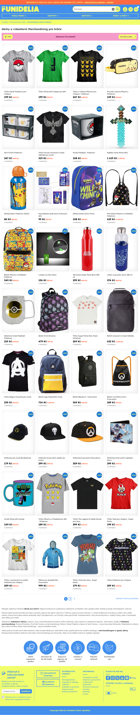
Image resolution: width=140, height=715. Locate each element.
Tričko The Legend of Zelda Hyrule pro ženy (87, 520)
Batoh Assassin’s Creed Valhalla (120, 336)
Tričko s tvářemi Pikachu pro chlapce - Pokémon (84, 93)
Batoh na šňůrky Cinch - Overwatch (117, 398)
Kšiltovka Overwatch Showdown (86, 458)
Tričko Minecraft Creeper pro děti (52, 92)
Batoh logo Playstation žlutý (50, 397)
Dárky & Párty (120, 16)
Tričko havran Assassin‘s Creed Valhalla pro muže (51, 154)
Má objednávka (68, 680)
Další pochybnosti (69, 691)
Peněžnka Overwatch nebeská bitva (120, 459)
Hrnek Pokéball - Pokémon (84, 153)
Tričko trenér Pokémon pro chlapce (15, 93)
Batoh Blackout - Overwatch (85, 397)
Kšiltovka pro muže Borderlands (17, 458)
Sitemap (86, 691)
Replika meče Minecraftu (117, 153)
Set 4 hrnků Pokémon (13, 153)
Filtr (9, 37)
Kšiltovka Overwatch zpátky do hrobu (51, 459)
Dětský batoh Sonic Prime (83, 214)
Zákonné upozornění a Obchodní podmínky (91, 682)
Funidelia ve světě (90, 677)
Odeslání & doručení (70, 687)
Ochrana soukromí (91, 687)
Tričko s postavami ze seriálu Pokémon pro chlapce (16, 581)
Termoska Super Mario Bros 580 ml (86, 276)
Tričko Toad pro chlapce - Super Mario (120, 520)
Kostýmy (52, 16)
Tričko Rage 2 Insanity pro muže (17, 397)
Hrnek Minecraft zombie (14, 519)
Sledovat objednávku (48, 683)
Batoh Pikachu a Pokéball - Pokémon (15, 276)
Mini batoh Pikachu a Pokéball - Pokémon (120, 215)
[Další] (74, 599)
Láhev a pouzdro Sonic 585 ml (119, 275)
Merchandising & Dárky (18, 22)
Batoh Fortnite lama (46, 336)
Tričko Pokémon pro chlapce (119, 580)
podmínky (19, 699)
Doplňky (86, 16)
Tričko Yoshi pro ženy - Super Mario (85, 581)
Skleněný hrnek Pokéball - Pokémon (15, 337)
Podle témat (18, 16)
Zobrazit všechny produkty (127, 598)
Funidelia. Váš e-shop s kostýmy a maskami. (20, 9)
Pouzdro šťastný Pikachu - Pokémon (118, 93)
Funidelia (5, 22)
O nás (85, 694)
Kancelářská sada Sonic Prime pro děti (52, 215)
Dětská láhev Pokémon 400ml (16, 214)
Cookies (86, 689)
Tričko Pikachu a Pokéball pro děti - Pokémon (52, 520)
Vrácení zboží (67, 689)
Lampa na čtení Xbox (47, 275)
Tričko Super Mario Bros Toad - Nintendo (85, 337)
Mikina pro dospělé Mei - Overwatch (48, 581)
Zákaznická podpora (48, 674)
